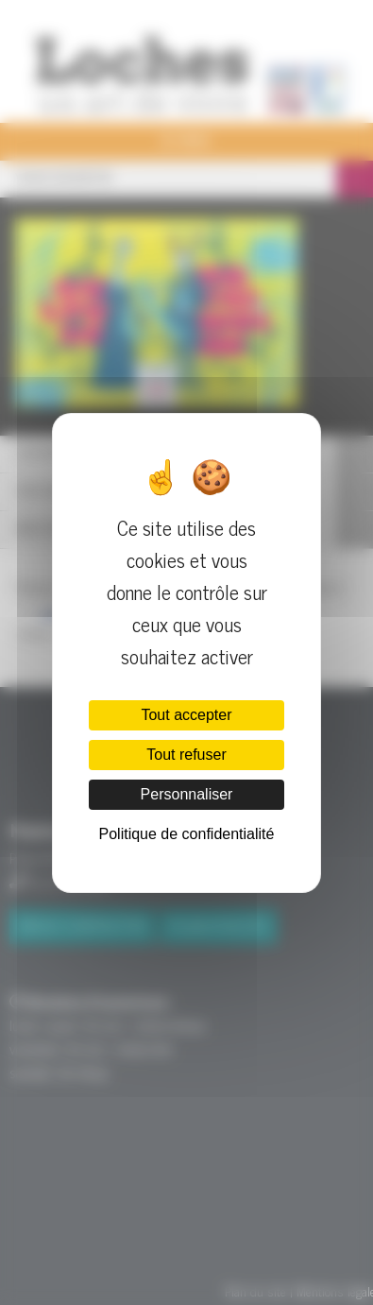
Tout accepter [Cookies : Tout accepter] (186, 715)
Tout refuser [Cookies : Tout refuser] (186, 755)
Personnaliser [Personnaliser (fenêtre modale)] (187, 794)
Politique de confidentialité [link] (187, 834)
